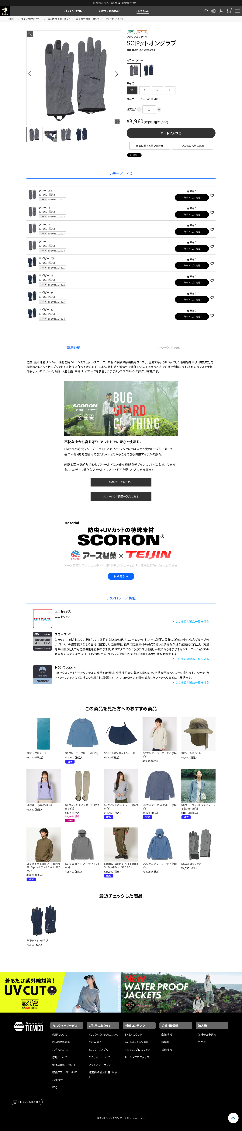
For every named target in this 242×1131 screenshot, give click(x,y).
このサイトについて (100, 1057)
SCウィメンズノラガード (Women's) (82, 806)
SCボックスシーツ (36, 753)
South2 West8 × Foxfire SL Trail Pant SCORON (121, 865)
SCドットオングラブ (37, 940)
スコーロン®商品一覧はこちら (121, 496)
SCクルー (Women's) (39, 805)
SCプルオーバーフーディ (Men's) (160, 754)
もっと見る (121, 576)
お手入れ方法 (60, 1050)
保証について (60, 1034)
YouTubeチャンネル (136, 1042)
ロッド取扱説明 (61, 1042)
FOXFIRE (143, 11)
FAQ (54, 1087)
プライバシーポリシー (101, 1065)
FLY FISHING (73, 11)
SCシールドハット (191, 753)
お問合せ (57, 1080)
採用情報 (166, 1050)
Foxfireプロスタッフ (137, 1057)
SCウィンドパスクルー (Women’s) (121, 806)
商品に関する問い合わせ (150, 145)
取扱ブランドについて (64, 1072)
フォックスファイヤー (31, 18)
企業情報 (166, 1034)
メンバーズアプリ (98, 1050)
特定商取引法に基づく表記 (103, 1074)
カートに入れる (171, 133)
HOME (12, 18)
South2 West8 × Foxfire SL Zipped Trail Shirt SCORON (43, 867)
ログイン (203, 1042)
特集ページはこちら (121, 482)
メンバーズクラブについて (103, 1034)
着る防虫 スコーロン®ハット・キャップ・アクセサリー (102, 18)
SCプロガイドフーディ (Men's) (82, 865)
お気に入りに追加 (192, 145)
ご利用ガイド (96, 1042)
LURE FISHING (109, 11)
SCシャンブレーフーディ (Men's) (160, 865)
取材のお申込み (207, 1034)
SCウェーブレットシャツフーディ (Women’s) (198, 806)
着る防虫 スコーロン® (59, 18)
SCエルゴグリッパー (192, 864)
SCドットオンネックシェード (119, 753)
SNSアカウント (133, 1034)
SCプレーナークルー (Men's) (82, 753)
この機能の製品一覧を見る (192, 621)
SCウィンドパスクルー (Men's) (160, 806)
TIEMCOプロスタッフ (137, 1050)
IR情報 (165, 1042)
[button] (30, 73)
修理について (60, 1057)
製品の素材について (64, 1065)
